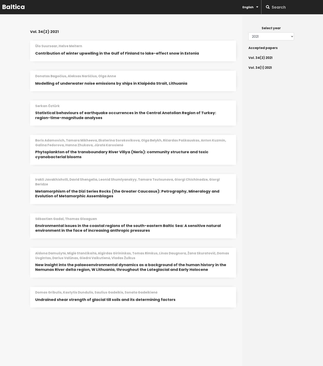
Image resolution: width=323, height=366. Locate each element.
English (250, 7)
